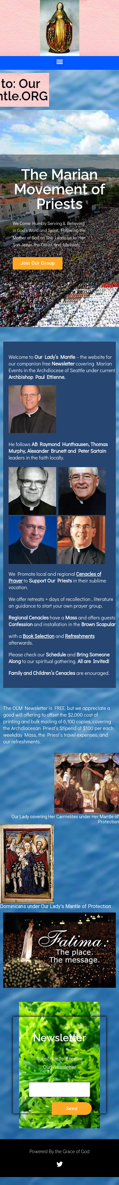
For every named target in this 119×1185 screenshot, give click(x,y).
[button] (59, 61)
